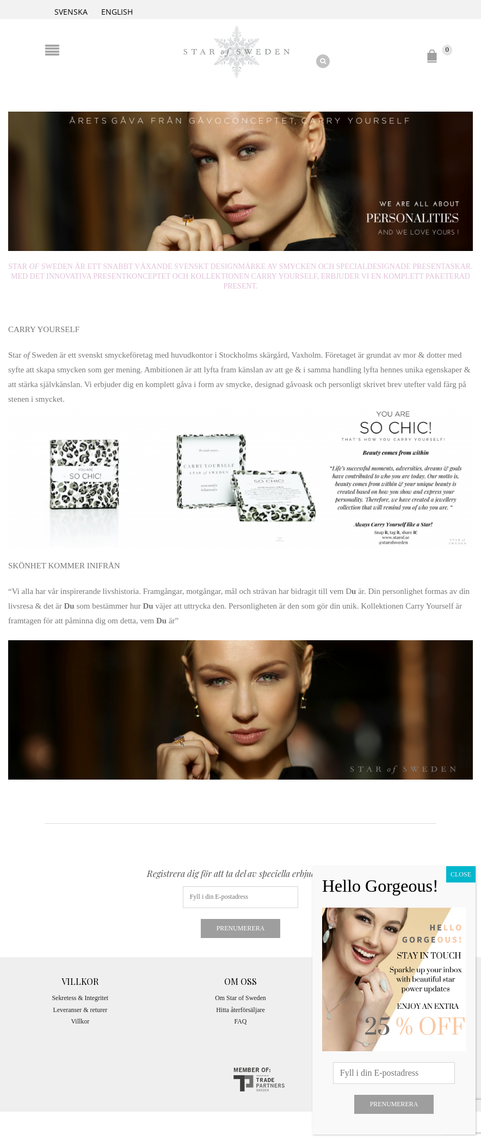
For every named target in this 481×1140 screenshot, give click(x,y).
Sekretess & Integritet (80, 998)
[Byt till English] (117, 11)
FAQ (241, 1021)
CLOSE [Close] (461, 874)
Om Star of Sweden (240, 998)
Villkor (80, 1021)
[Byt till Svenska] (71, 11)
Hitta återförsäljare (240, 1010)
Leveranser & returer (80, 1010)
